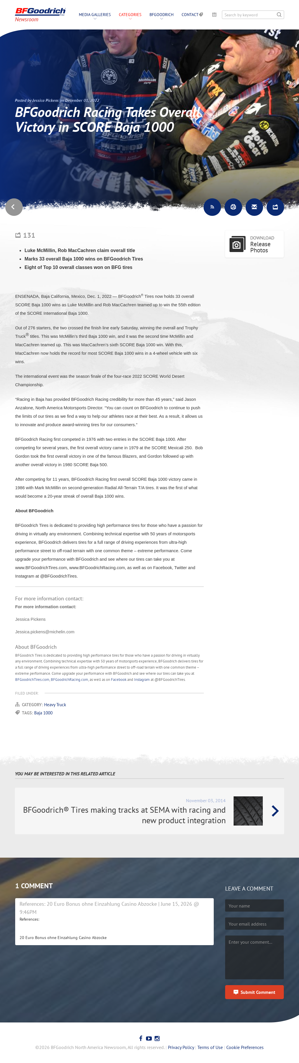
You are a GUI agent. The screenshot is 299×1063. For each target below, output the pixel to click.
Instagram (142, 679)
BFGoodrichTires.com (32, 679)
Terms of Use (210, 1047)
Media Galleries (95, 14)
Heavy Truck (55, 704)
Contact (190, 14)
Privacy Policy (181, 1047)
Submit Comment (258, 992)
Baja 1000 (43, 713)
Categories (130, 14)
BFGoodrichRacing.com (69, 679)
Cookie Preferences (245, 1047)
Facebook (118, 679)
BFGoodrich (161, 14)
